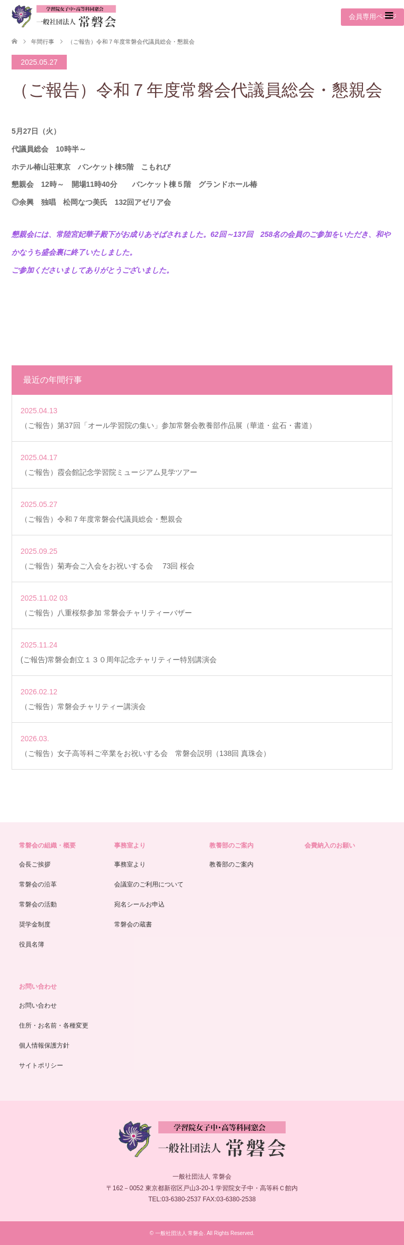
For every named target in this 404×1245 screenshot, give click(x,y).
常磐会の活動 (38, 904)
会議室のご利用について (149, 884)
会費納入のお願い (330, 845)
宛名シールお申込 (139, 904)
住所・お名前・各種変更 (53, 1025)
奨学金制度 (34, 924)
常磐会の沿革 (38, 884)
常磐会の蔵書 (133, 924)
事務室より (130, 845)
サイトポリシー (41, 1065)
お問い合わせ (38, 986)
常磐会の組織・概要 (47, 845)
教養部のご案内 (231, 845)
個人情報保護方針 (44, 1045)
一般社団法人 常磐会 (179, 1233)
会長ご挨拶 (34, 864)
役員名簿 (31, 944)
